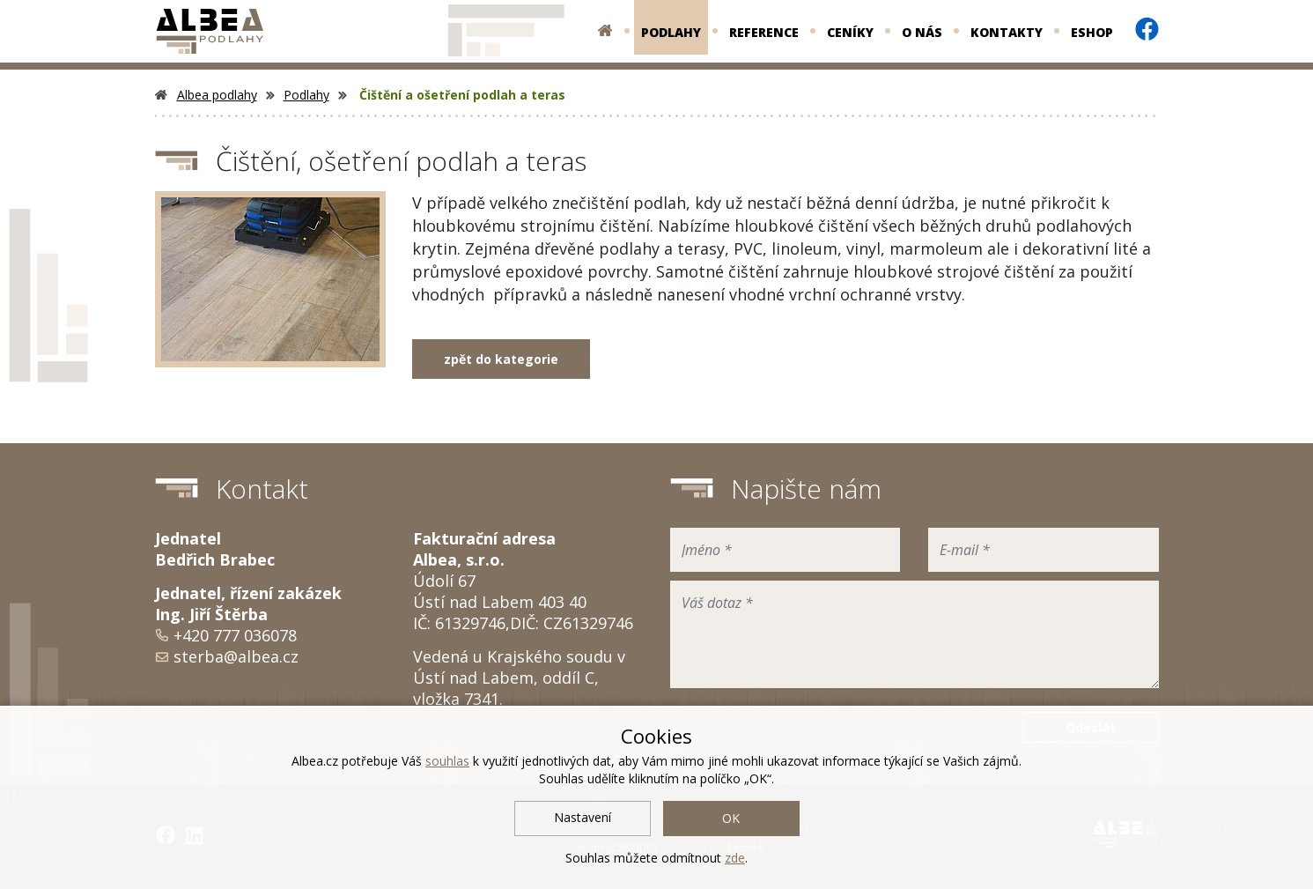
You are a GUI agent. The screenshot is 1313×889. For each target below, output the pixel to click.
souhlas (447, 760)
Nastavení (582, 817)
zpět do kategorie (501, 359)
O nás (922, 32)
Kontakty (1006, 32)
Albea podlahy (206, 94)
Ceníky (850, 32)
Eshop (1092, 32)
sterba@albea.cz (236, 656)
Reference (764, 32)
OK (731, 818)
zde (735, 857)
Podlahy (671, 32)
